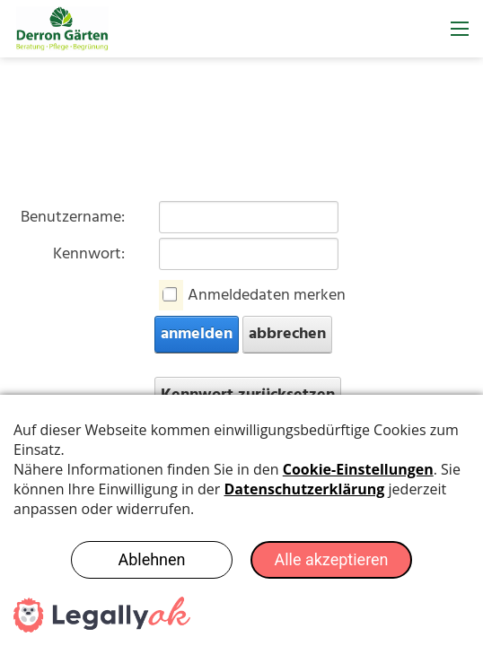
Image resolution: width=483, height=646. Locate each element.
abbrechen (287, 334)
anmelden (197, 334)
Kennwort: (89, 254)
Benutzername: (73, 217)
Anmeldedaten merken (267, 296)
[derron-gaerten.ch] (62, 29)
